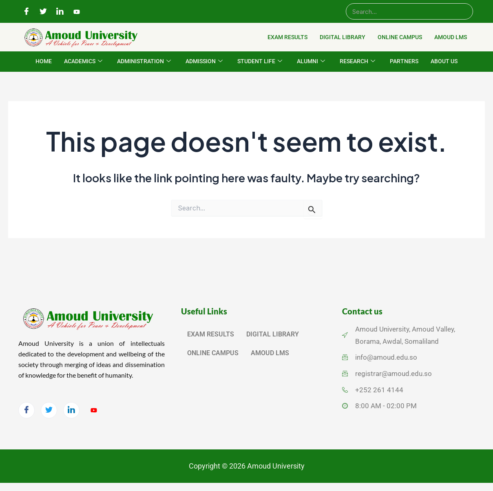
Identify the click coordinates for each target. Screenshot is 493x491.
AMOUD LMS (450, 37)
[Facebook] (26, 12)
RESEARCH (357, 61)
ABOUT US (444, 61)
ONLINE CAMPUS (400, 37)
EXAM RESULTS (287, 37)
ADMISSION (204, 61)
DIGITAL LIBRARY (342, 37)
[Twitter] (43, 12)
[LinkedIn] (60, 12)
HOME (43, 61)
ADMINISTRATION (144, 61)
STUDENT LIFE (259, 61)
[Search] (409, 11)
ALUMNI (311, 61)
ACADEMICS (83, 61)
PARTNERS (404, 61)
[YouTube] (77, 12)
